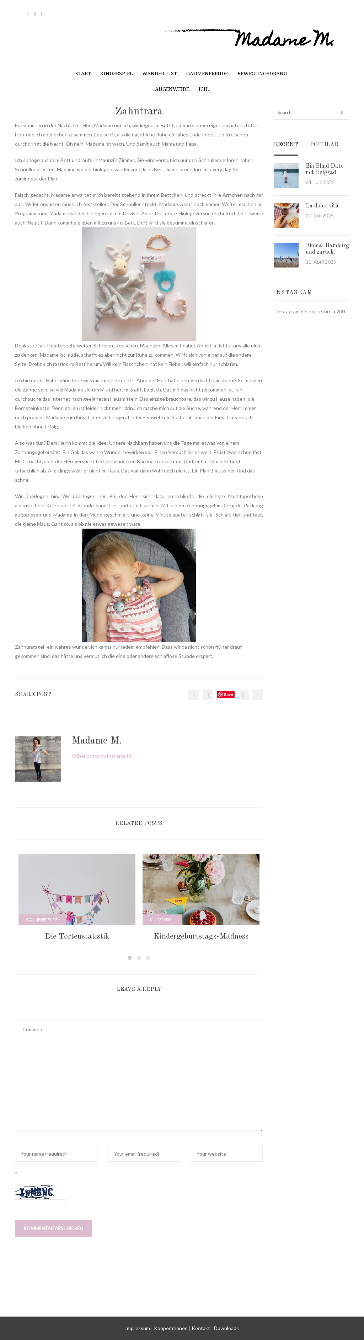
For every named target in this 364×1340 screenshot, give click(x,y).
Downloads (226, 1328)
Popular (324, 145)
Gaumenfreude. (207, 73)
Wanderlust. (160, 73)
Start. (83, 73)
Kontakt (201, 1328)
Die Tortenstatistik (77, 936)
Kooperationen (171, 1328)
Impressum (137, 1328)
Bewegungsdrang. (263, 73)
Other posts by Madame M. (102, 756)
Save (228, 694)
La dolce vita (322, 206)
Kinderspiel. (117, 73)
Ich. (204, 89)
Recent (286, 145)
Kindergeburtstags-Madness (201, 936)
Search (342, 112)
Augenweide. (173, 89)
